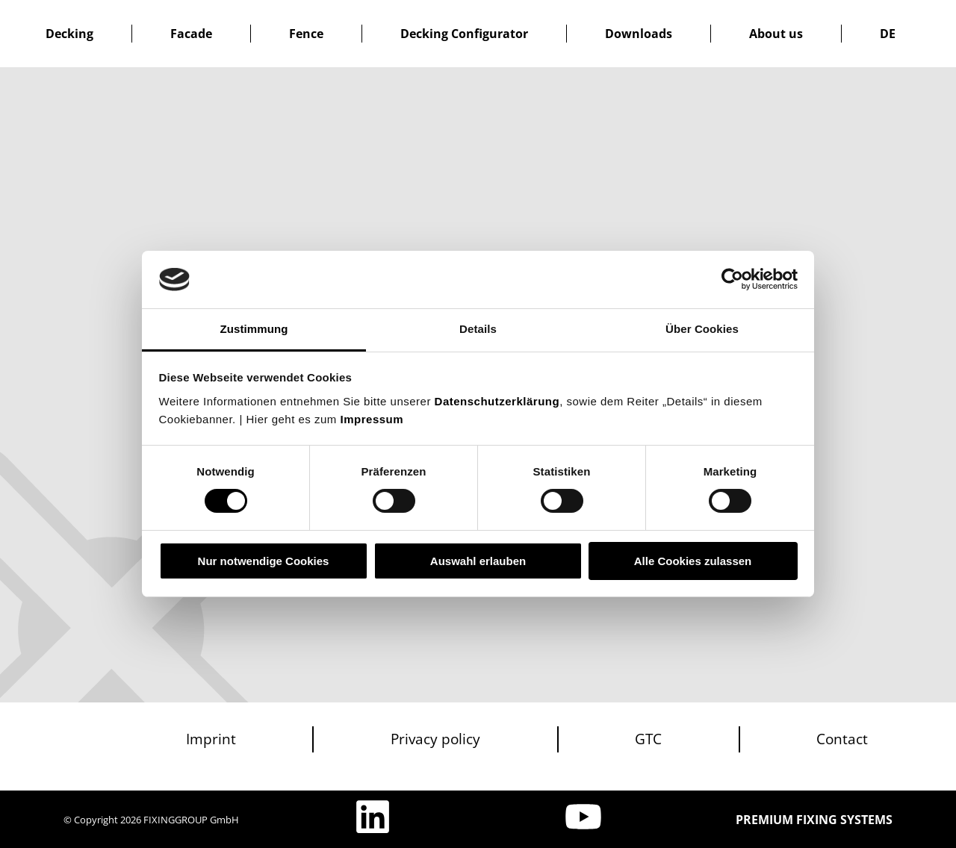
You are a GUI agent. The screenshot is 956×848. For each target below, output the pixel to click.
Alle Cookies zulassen (693, 561)
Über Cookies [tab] (702, 328)
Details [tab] (478, 328)
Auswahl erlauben (478, 561)
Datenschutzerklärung (497, 401)
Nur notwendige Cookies (263, 561)
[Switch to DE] (888, 33)
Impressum (372, 419)
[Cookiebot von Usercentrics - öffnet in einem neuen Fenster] (732, 279)
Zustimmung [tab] (254, 328)
